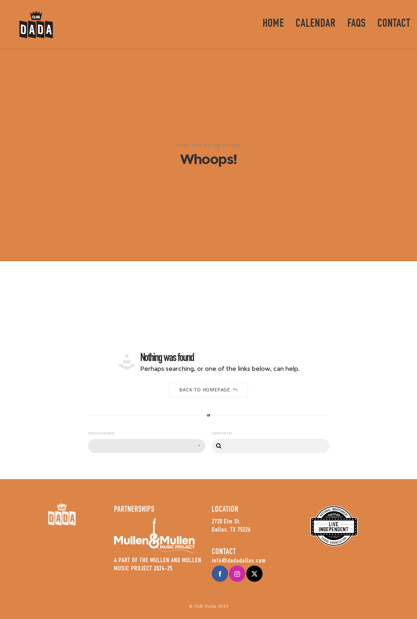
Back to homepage (208, 389)
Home (183, 145)
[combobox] (146, 446)
